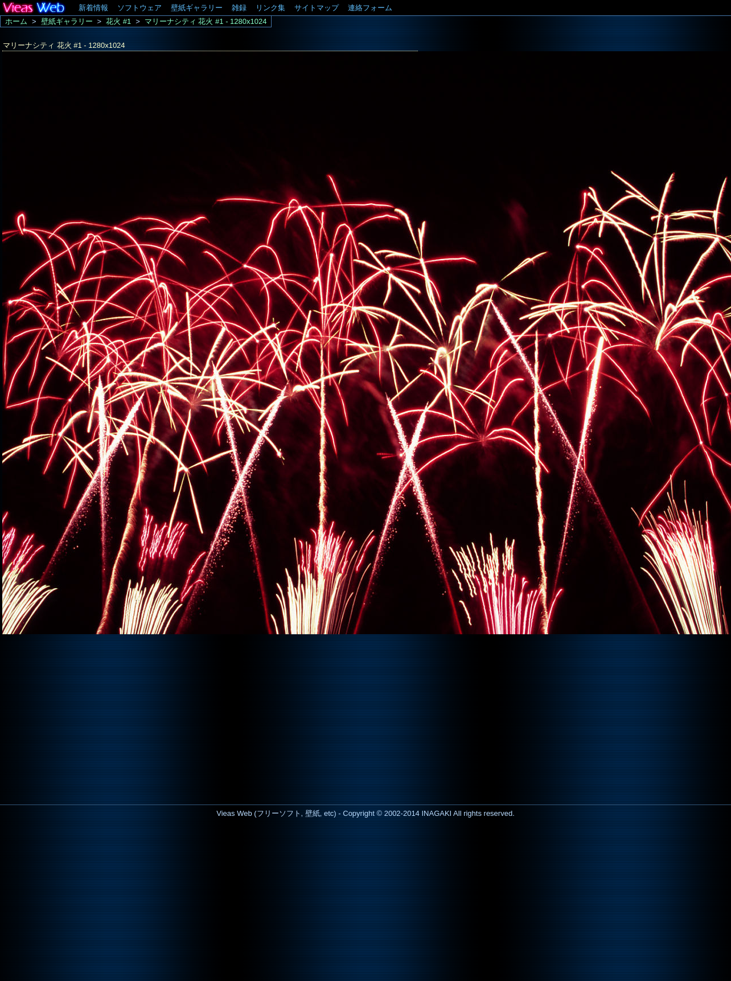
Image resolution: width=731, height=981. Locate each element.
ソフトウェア (139, 7)
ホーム (16, 21)
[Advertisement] (95, 716)
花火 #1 (118, 21)
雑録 (239, 7)
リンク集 (270, 7)
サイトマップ (316, 7)
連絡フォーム (370, 7)
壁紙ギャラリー (197, 7)
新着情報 (93, 7)
